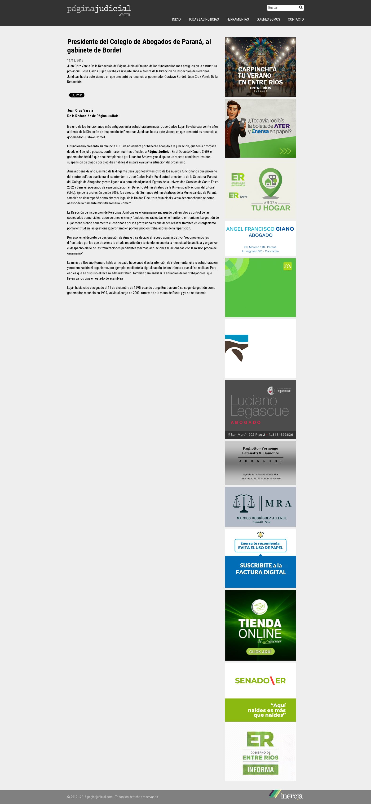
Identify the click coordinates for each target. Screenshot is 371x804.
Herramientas (238, 19)
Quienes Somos (268, 19)
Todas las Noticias (204, 19)
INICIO (176, 19)
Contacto (296, 19)
